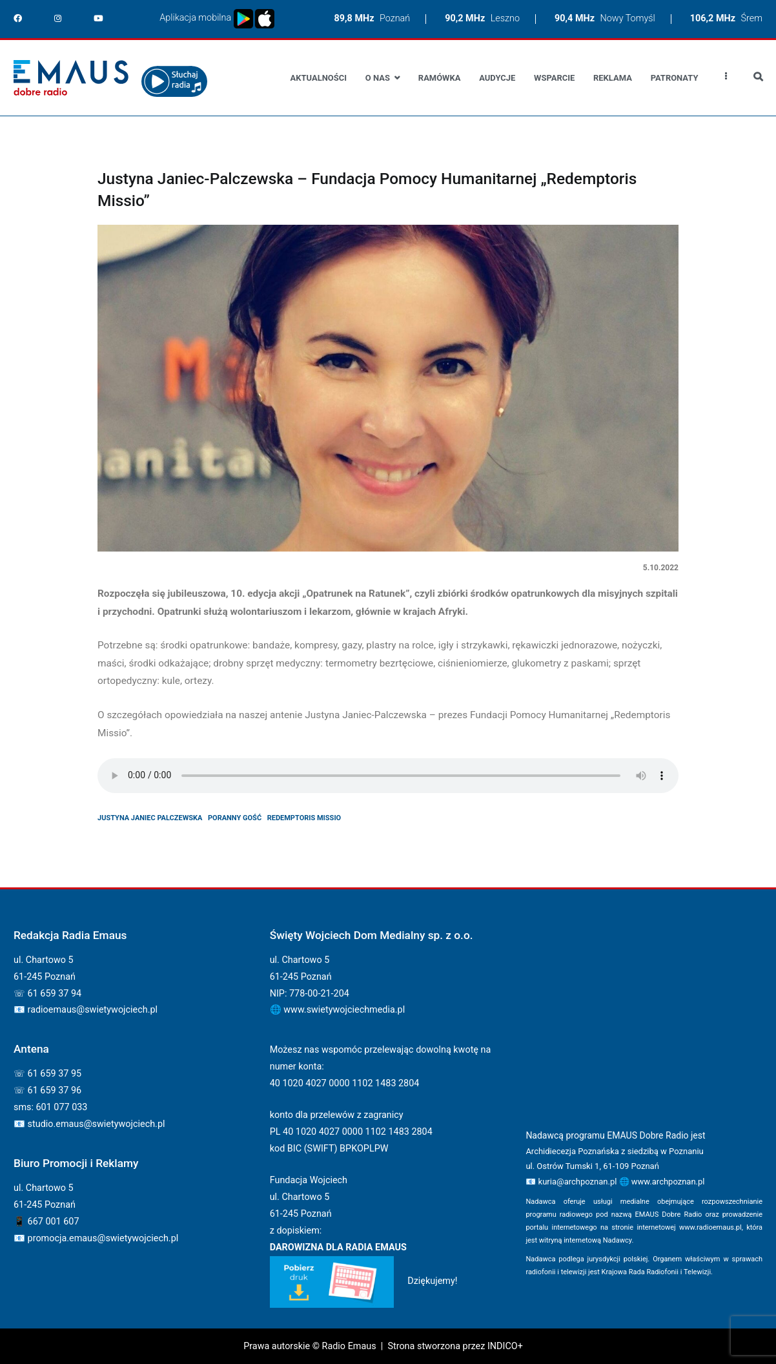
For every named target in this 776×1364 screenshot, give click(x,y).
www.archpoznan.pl (668, 1181)
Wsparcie (554, 78)
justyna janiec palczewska (149, 818)
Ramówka (439, 78)
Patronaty (675, 78)
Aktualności (319, 78)
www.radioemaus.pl (710, 1227)
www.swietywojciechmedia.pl (344, 1009)
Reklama (612, 78)
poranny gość (234, 818)
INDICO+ (505, 1346)
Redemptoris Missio (304, 818)
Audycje (497, 78)
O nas (377, 78)
